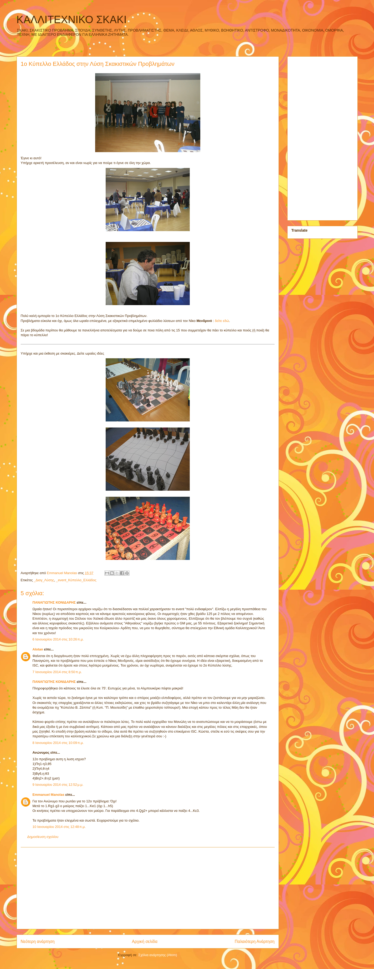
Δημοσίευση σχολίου (43, 837)
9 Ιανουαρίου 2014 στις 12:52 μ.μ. (58, 785)
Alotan (38, 649)
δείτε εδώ (222, 321)
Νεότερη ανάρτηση (38, 941)
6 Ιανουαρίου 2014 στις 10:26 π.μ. (58, 639)
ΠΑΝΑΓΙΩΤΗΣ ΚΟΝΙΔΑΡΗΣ (54, 602)
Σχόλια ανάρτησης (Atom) (157, 955)
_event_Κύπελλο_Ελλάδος (76, 580)
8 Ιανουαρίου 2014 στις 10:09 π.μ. (58, 743)
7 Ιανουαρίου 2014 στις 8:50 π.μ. (57, 672)
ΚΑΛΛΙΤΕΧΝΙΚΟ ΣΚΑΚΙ (72, 19)
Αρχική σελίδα (144, 941)
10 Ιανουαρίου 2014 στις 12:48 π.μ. (59, 827)
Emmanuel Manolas (48, 795)
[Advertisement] (148, 888)
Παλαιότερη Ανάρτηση (255, 941)
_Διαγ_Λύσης (44, 580)
